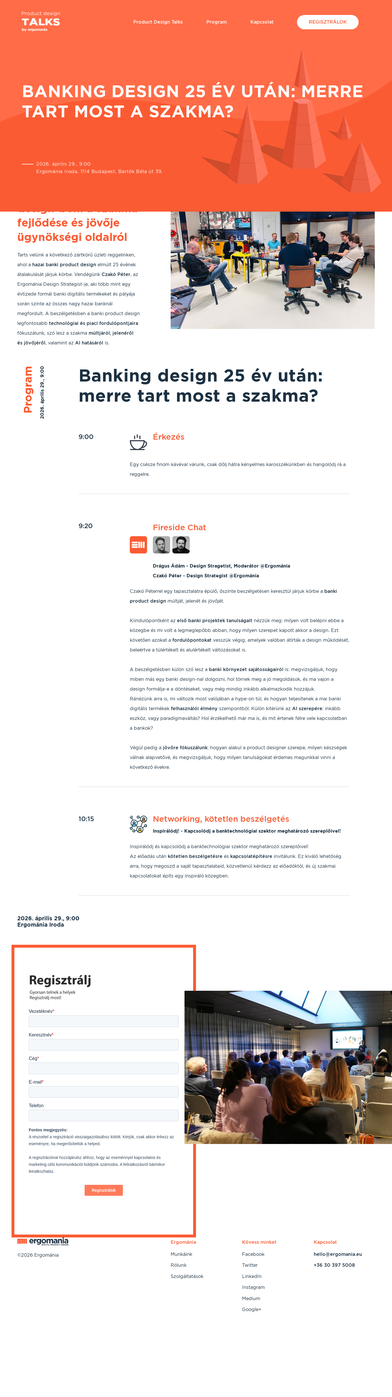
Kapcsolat (262, 22)
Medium (251, 1298)
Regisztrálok (328, 22)
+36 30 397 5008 (334, 1265)
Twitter (250, 1265)
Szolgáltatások (187, 1276)
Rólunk (179, 1265)
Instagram (253, 1287)
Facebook (253, 1254)
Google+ (251, 1309)
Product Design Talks (158, 22)
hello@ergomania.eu (338, 1254)
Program (216, 22)
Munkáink (181, 1254)
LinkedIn (252, 1276)
